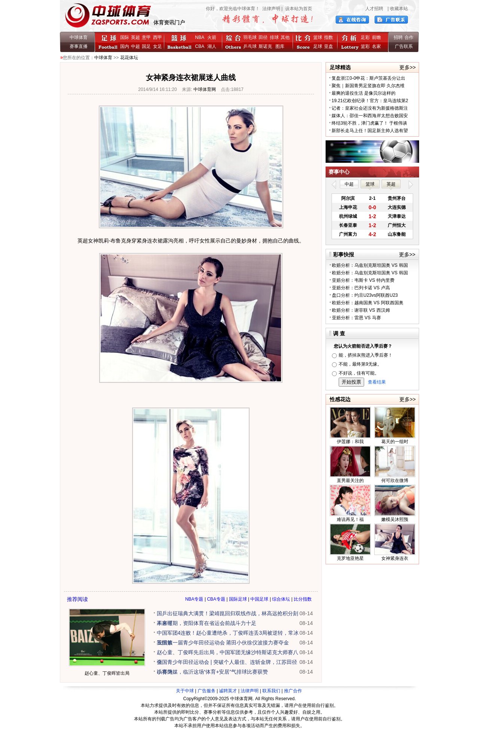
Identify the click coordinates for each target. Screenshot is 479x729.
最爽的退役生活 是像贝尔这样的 (364, 93)
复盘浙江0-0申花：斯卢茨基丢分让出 (368, 78)
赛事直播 (79, 46)
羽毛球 (250, 37)
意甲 (146, 37)
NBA (199, 37)
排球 (274, 37)
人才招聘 (374, 8)
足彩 (365, 37)
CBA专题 (216, 599)
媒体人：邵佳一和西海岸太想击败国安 (370, 115)
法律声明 (271, 8)
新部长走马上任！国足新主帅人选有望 (370, 130)
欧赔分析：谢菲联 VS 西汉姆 (361, 310)
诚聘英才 (228, 690)
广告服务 (207, 690)
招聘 (398, 37)
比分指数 (303, 599)
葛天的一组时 (394, 441)
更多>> (407, 67)
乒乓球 (250, 46)
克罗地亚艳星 (350, 558)
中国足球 (259, 599)
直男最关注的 (350, 480)
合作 (409, 37)
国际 (124, 37)
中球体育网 (204, 89)
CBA (201, 46)
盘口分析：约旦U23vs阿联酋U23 (365, 295)
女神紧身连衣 (394, 558)
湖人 (211, 46)
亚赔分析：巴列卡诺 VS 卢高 (361, 287)
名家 (376, 46)
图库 (279, 46)
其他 (285, 37)
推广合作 (293, 690)
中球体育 (79, 37)
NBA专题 (194, 599)
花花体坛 (129, 57)
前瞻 (376, 37)
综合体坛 (281, 599)
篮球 (317, 37)
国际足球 (238, 599)
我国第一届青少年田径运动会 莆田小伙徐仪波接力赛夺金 (223, 643)
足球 (317, 46)
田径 (263, 37)
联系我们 (271, 690)
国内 (124, 46)
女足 (157, 46)
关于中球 (185, 690)
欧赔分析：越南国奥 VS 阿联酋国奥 (367, 302)
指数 (328, 37)
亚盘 (328, 46)
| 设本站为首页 (296, 8)
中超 (135, 46)
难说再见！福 (350, 519)
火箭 (211, 37)
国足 (146, 46)
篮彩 (365, 46)
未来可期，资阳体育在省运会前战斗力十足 (206, 623)
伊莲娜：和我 (350, 441)
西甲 (157, 37)
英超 (135, 37)
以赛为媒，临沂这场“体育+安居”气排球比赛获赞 (212, 672)
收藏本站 (399, 8)
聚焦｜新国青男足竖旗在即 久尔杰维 (368, 85)
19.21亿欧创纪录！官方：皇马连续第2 (370, 100)
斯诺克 (267, 46)
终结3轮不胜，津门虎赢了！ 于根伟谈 (369, 123)
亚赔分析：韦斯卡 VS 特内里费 (363, 280)
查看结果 (377, 382)
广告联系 (404, 46)
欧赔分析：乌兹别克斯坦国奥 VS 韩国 (370, 265)
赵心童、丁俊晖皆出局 (107, 673)
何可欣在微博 (394, 480)
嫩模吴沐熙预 (394, 519)
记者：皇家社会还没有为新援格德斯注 (370, 108)
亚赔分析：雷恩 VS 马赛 (356, 317)
